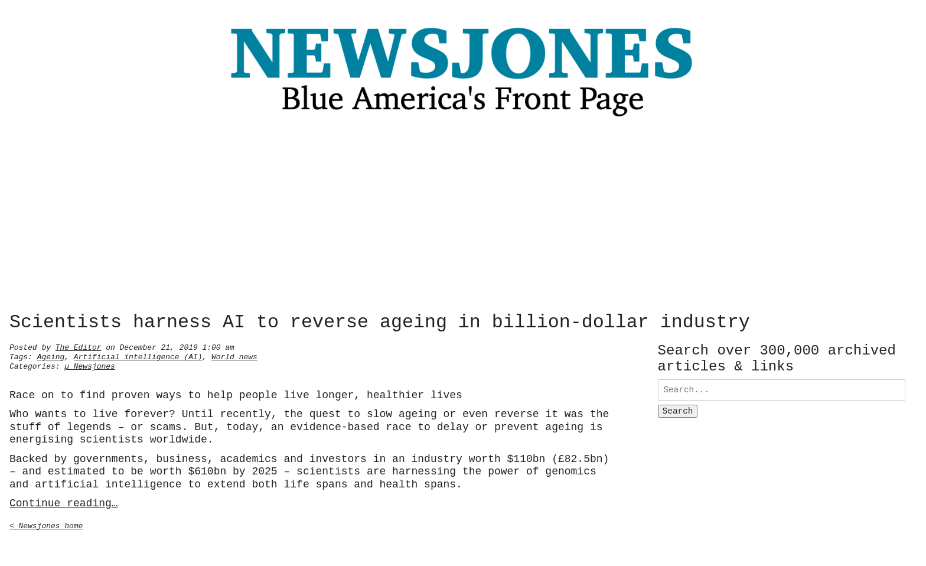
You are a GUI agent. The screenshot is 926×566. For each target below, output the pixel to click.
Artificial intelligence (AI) (138, 355)
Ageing (51, 355)
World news (234, 355)
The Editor (79, 346)
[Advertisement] (463, 218)
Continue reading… (63, 502)
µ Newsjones (89, 365)
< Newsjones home (46, 524)
